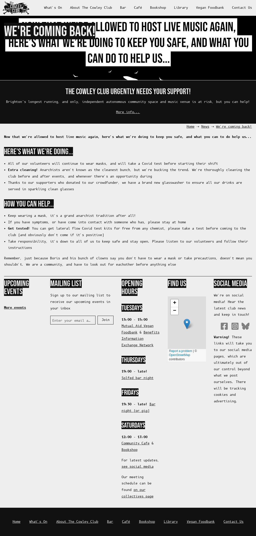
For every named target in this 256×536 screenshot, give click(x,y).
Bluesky (246, 326)
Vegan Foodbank (210, 8)
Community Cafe (136, 443)
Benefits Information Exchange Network (141, 338)
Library (181, 8)
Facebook (224, 326)
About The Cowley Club (91, 8)
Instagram (235, 326)
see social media (138, 467)
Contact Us (242, 8)
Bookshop (158, 8)
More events (15, 307)
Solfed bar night (138, 378)
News (205, 127)
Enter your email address (72, 321)
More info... (128, 112)
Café (138, 8)
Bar (123, 8)
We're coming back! (234, 127)
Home (190, 127)
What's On (53, 8)
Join (106, 320)
